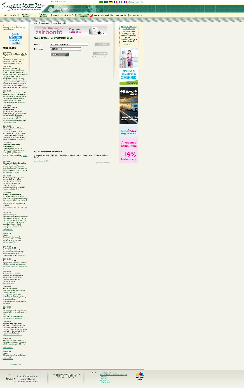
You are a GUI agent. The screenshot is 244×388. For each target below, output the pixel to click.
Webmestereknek (105, 382)
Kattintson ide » (8, 283)
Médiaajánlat (104, 380)
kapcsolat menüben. (18, 318)
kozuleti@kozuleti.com (108, 373)
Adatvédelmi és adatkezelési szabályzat (113, 375)
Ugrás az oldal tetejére (102, 163)
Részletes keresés (98, 57)
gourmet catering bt (41, 161)
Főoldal (35, 23)
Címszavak (103, 376)
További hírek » (15, 364)
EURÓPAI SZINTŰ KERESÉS (63, 15)
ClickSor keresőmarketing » (12, 335)
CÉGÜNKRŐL (121, 15)
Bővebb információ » (10, 242)
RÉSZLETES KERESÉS (26, 15)
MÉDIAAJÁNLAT (136, 15)
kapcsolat (103, 378)
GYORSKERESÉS (9, 15)
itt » (19, 189)
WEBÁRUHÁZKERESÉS (84, 15)
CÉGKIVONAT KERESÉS (43, 15)
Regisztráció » (8, 230)
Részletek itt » (8, 348)
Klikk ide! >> (129, 44)
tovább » (19, 63)
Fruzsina (70, 2)
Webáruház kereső (11, 294)
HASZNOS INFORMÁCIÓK (103, 15)
